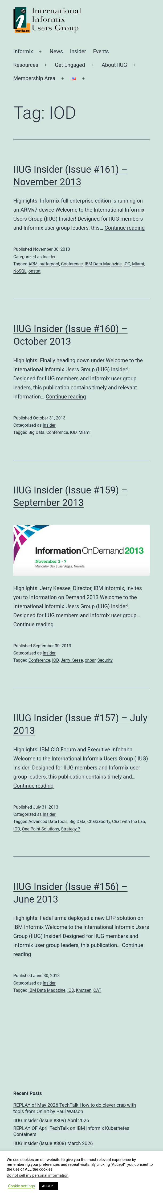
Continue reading (125, 228)
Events (101, 51)
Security (105, 660)
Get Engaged (70, 65)
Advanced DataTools (48, 821)
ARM (33, 263)
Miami (138, 263)
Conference (72, 263)
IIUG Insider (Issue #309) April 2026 (51, 1120)
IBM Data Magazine (103, 263)
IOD (127, 263)
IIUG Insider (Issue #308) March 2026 (53, 1143)
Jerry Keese (72, 660)
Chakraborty (98, 821)
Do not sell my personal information (37, 1175)
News (56, 51)
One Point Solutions (40, 828)
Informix (23, 51)
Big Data (36, 432)
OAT (97, 990)
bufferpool (49, 263)
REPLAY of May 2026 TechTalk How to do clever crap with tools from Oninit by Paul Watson (74, 1108)
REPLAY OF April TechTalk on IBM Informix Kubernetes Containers (71, 1131)
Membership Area (34, 78)
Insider (78, 51)
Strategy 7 (70, 828)
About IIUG (114, 65)
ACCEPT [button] (48, 1186)
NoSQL (20, 271)
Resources (25, 65)
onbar (90, 660)
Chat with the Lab (128, 821)
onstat (34, 271)
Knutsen (83, 990)
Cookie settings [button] (21, 1186)
